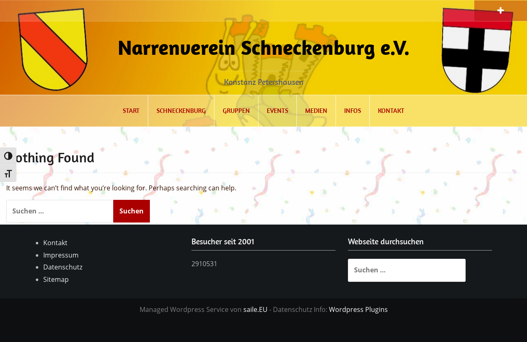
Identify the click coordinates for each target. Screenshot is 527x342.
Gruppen (236, 110)
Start (131, 110)
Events (277, 110)
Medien (316, 110)
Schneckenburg (181, 110)
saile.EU (255, 309)
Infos (352, 110)
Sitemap (56, 279)
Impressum (61, 255)
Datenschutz (62, 267)
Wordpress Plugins (358, 309)
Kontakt (391, 110)
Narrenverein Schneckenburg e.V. (264, 47)
